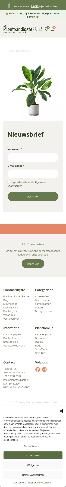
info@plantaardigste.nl (16, 380)
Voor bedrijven (11, 318)
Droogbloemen (43, 311)
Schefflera (41, 349)
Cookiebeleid (19, 482)
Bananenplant (43, 334)
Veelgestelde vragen (14, 345)
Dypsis (39, 341)
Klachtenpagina (12, 334)
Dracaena (40, 338)
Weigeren (33, 465)
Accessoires (42, 296)
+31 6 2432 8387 (12, 376)
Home (11, 50)
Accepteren (33, 455)
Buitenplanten (43, 300)
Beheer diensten (32, 446)
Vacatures (9, 315)
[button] (60, 410)
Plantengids (10, 311)
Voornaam (15, 150)
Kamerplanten (43, 303)
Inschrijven (33, 196)
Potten (39, 307)
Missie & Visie (10, 307)
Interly (21, 402)
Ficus (38, 345)
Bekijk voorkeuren (33, 475)
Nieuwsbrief (10, 303)
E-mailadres (16, 166)
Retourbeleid (10, 341)
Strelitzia (40, 353)
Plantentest (10, 338)
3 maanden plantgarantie (35, 4)
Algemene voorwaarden (39, 482)
